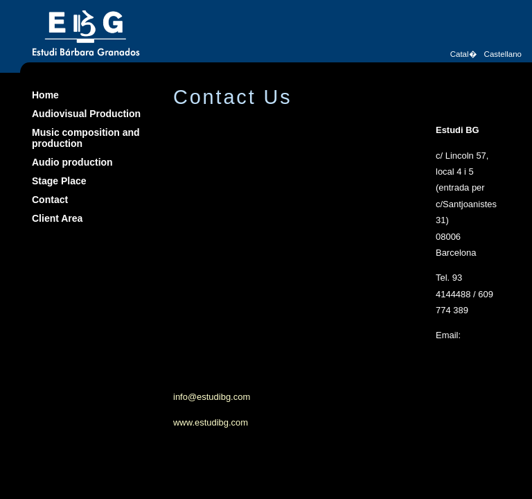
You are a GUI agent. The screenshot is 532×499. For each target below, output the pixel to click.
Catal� (463, 54)
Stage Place (59, 180)
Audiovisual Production (86, 113)
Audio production (72, 162)
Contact (50, 199)
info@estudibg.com (211, 397)
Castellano (503, 54)
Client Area (57, 218)
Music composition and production (86, 138)
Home (45, 94)
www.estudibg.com (210, 422)
